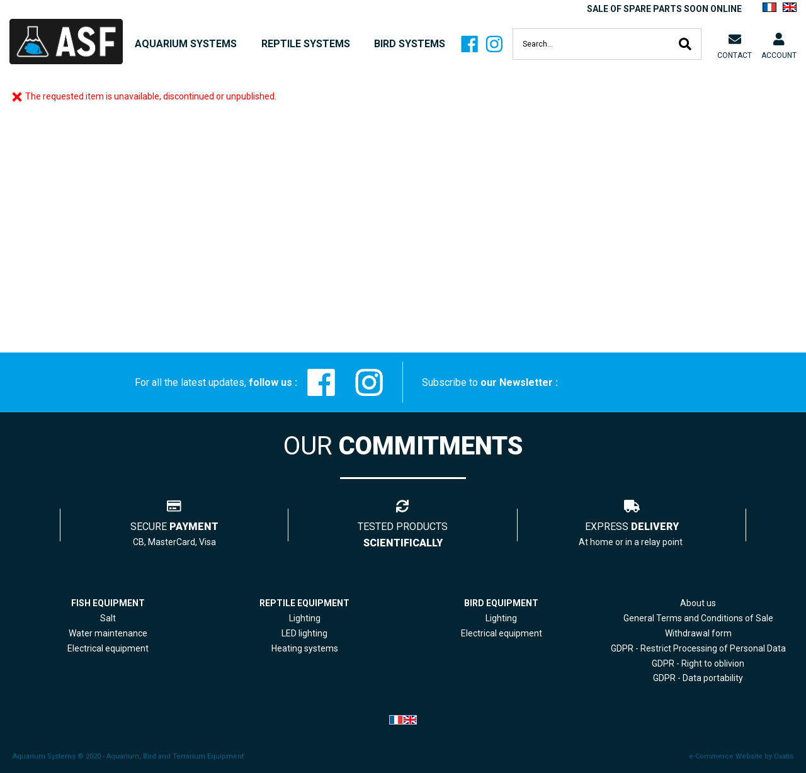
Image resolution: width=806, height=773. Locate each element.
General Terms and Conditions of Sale (698, 618)
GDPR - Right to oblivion (698, 663)
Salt (108, 618)
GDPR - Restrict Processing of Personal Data (698, 648)
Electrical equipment (501, 633)
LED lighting (304, 633)
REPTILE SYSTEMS (305, 44)
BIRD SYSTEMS (409, 44)
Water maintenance (108, 633)
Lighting (305, 618)
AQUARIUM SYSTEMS (186, 44)
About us (698, 603)
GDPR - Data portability (698, 678)
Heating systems (304, 648)
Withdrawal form (698, 633)
